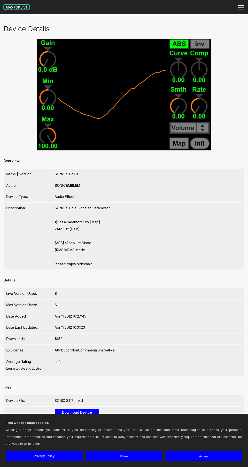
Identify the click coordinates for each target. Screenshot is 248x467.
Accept (204, 456)
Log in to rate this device (24, 368)
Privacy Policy (44, 456)
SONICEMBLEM (67, 185)
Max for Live (16, 7)
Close (124, 456)
